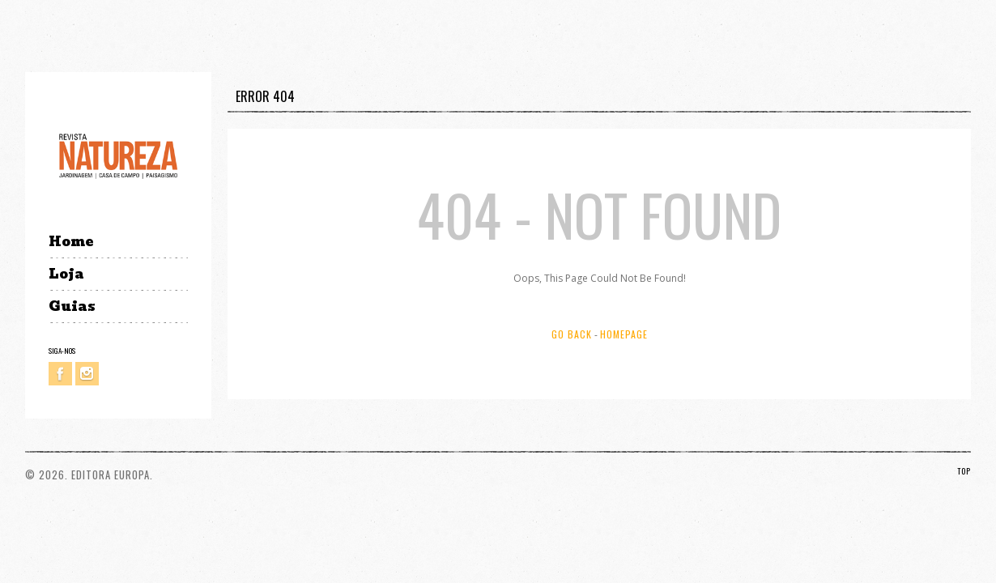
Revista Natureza (118, 155)
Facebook (60, 373)
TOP (964, 471)
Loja (66, 274)
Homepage (624, 334)
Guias (72, 306)
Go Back (571, 334)
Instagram (87, 373)
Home (71, 242)
